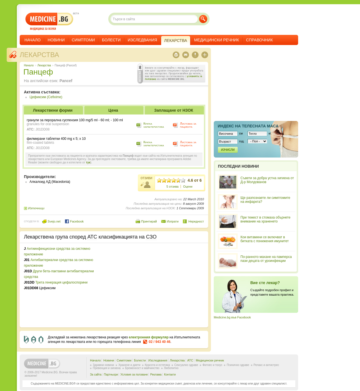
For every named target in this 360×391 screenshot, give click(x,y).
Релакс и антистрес (266, 365)
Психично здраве (238, 365)
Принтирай (149, 221)
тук (88, 162)
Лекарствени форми (53, 110)
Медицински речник (216, 40)
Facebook (74, 221)
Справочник (259, 40)
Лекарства (39, 55)
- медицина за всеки (49, 21)
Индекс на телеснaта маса (248, 126)
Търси (203, 19)
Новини (56, 40)
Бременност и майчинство (142, 368)
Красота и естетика (157, 365)
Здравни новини (103, 365)
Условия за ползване (134, 374)
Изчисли (228, 149)
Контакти (170, 374)
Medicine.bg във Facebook (232, 317)
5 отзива (172, 186)
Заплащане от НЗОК (173, 110)
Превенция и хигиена (107, 368)
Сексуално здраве (186, 365)
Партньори (111, 374)
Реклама (155, 374)
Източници (36, 208)
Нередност (196, 221)
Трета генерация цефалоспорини (61, 282)
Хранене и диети (129, 365)
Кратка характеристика (153, 125)
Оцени (187, 186)
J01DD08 (42, 129)
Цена (113, 110)
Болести (111, 40)
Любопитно (171, 368)
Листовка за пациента (188, 125)
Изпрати (173, 221)
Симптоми (83, 40)
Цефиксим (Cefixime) (46, 97)
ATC (190, 360)
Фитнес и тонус (212, 365)
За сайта (96, 374)
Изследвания (142, 40)
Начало (32, 40)
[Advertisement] (158, 285)
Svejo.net (51, 221)
